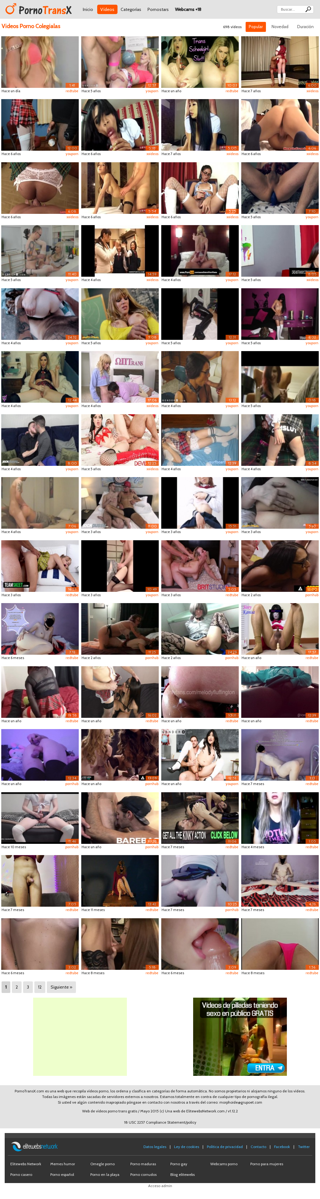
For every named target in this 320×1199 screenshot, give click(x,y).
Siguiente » (61, 987)
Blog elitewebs (182, 1174)
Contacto (258, 1146)
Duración (305, 26)
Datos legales (154, 1146)
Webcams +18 (188, 9)
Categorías (131, 9)
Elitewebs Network (25, 1163)
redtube (72, 91)
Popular (256, 26)
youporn (152, 91)
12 (40, 987)
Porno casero (21, 1174)
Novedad (280, 26)
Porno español (62, 1174)
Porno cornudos (143, 1174)
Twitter (304, 1146)
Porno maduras (143, 1163)
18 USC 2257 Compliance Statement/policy (160, 1122)
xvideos (312, 91)
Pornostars (158, 9)
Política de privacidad (225, 1146)
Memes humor (62, 1163)
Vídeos (107, 9)
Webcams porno (224, 1163)
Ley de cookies (186, 1146)
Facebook (282, 1146)
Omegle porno (102, 1163)
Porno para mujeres (266, 1163)
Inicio (88, 9)
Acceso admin (160, 1185)
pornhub (311, 595)
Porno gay (178, 1163)
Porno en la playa (104, 1174)
